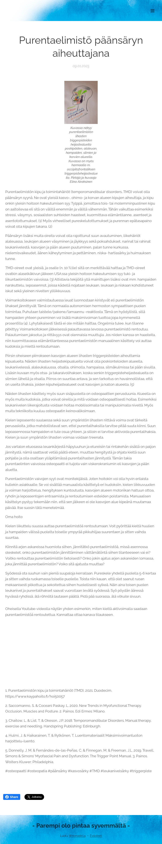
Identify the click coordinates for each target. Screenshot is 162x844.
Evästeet (96, 835)
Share (11, 797)
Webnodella (77, 835)
